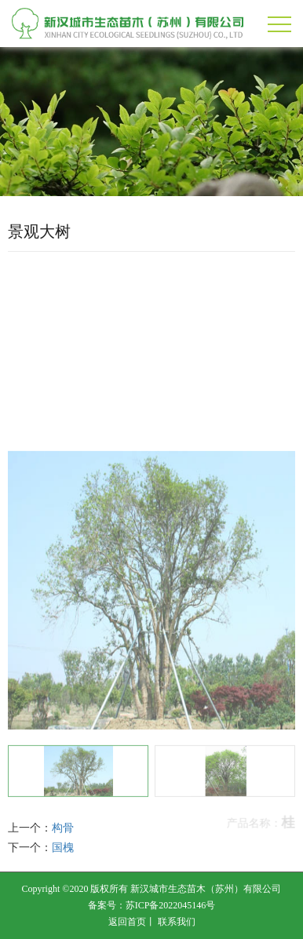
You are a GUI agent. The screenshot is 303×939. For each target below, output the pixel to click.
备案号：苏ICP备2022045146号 (152, 905)
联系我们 (176, 921)
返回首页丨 (131, 921)
